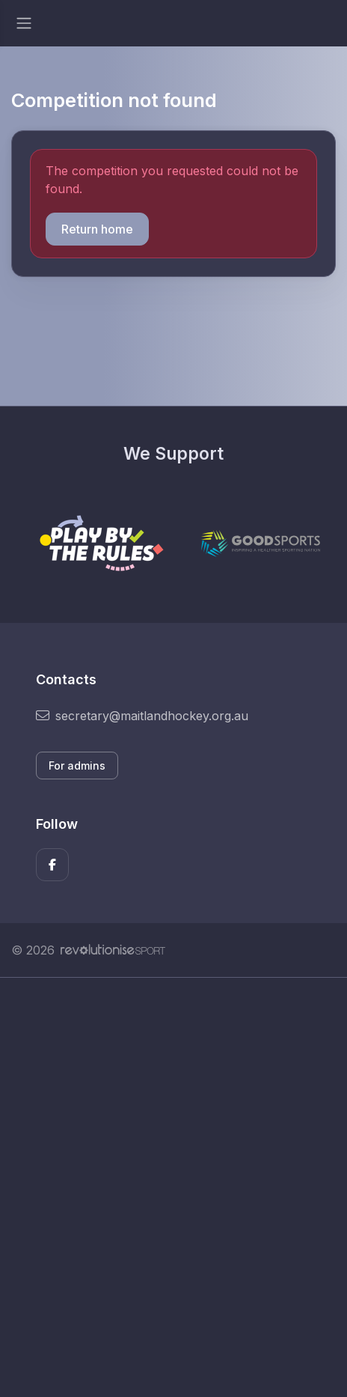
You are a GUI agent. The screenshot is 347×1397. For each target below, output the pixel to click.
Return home (97, 229)
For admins (77, 765)
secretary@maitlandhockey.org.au (142, 715)
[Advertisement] (173, 1187)
